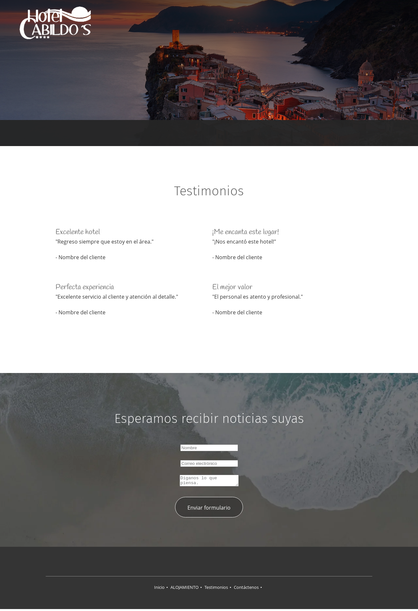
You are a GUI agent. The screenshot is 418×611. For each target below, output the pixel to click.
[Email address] (219, 133)
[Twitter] (202, 563)
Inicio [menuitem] (159, 589)
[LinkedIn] (215, 563)
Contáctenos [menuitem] (246, 589)
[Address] (199, 133)
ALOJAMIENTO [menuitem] (184, 589)
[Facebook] (189, 563)
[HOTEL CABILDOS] (55, 23)
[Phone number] (209, 133)
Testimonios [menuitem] (216, 589)
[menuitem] (246, 23)
